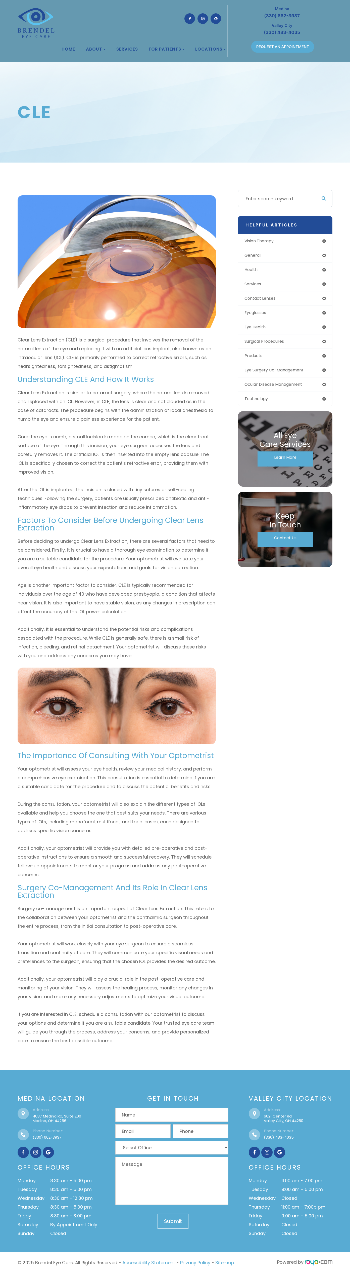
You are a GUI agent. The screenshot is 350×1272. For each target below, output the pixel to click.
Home (68, 49)
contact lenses (263, 300)
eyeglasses (258, 315)
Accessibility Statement (148, 1262)
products (256, 360)
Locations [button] (210, 49)
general (255, 256)
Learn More (285, 463)
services (255, 286)
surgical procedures (268, 345)
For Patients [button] (166, 49)
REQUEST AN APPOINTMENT (282, 46)
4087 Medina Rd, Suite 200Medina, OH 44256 (57, 1118)
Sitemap (224, 1262)
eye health (257, 330)
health (253, 271)
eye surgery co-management (279, 374)
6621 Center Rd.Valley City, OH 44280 (283, 1118)
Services (127, 49)
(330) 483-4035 (279, 1137)
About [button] (96, 49)
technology (259, 404)
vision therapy (262, 241)
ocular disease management (278, 389)
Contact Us (285, 544)
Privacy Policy (195, 1262)
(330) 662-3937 (47, 1137)
